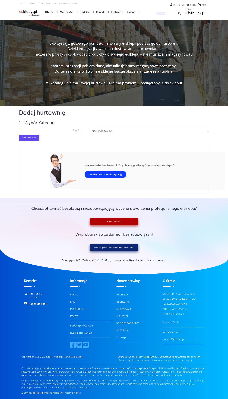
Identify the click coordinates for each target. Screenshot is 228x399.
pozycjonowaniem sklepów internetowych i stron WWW (103, 380)
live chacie (135, 260)
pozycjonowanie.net (127, 323)
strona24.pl (122, 330)
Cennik (101, 12)
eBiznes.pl (122, 294)
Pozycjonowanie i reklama (68, 3)
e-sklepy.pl (122, 316)
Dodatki (86, 12)
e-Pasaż (41, 3)
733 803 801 (102, 260)
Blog (72, 301)
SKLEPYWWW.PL (166, 368)
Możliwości (68, 12)
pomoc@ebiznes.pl (173, 339)
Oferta (50, 12)
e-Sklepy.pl (152, 368)
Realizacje (117, 12)
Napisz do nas (156, 260)
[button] (161, 13)
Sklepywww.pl (123, 308)
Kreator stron (51, 3)
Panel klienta (77, 308)
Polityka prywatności (81, 325)
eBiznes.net (123, 301)
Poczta (74, 316)
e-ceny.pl (121, 337)
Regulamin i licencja (81, 332)
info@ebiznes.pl (171, 332)
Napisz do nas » (37, 304)
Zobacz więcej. (184, 360)
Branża (76, 130)
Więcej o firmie (171, 322)
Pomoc (132, 12)
